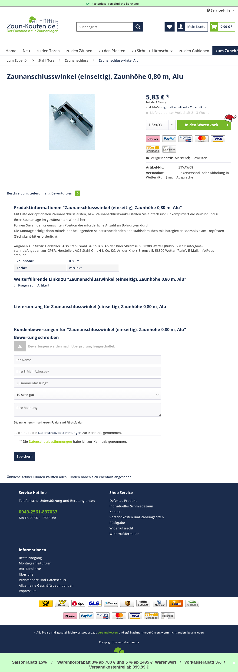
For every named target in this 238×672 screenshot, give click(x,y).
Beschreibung (18, 193)
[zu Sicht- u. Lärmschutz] (152, 50)
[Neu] (26, 50)
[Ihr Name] (87, 359)
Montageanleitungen (35, 563)
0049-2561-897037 (38, 512)
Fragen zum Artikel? (31, 285)
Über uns (26, 574)
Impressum (27, 591)
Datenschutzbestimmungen (59, 432)
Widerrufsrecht (121, 528)
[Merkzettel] (170, 27)
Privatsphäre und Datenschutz (42, 580)
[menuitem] (109, 29)
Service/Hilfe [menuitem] (219, 10)
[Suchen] (138, 27)
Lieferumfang (40, 193)
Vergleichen (157, 158)
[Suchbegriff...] (109, 27)
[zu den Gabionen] (194, 50)
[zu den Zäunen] (79, 50)
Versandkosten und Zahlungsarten (136, 517)
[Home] (11, 50)
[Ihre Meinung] (87, 410)
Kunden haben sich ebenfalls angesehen (100, 477)
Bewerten (197, 158)
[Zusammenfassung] (87, 383)
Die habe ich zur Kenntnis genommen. (75, 441)
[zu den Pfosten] (112, 50)
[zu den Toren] (48, 50)
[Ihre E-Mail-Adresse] (87, 371)
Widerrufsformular (124, 534)
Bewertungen (65, 193)
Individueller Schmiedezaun (131, 506)
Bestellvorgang (30, 558)
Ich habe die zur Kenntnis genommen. (70, 432)
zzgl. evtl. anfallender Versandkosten (185, 107)
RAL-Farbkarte (30, 569)
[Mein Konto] (192, 27)
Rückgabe (117, 522)
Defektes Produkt (123, 500)
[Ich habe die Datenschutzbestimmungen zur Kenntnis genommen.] (15, 432)
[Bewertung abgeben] (87, 395)
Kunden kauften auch (50, 477)
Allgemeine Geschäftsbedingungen (46, 585)
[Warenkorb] (222, 27)
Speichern (25, 456)
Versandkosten (108, 632)
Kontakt (115, 512)
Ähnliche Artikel (19, 477)
